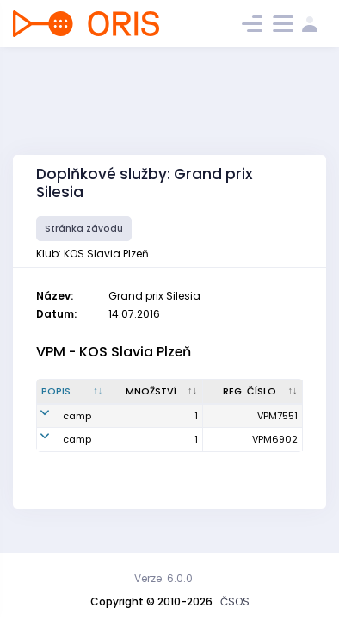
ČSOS (235, 601)
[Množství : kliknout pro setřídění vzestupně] (155, 392)
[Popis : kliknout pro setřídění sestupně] (72, 392)
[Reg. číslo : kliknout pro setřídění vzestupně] (253, 392)
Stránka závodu (84, 228)
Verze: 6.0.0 (163, 578)
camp (77, 416)
